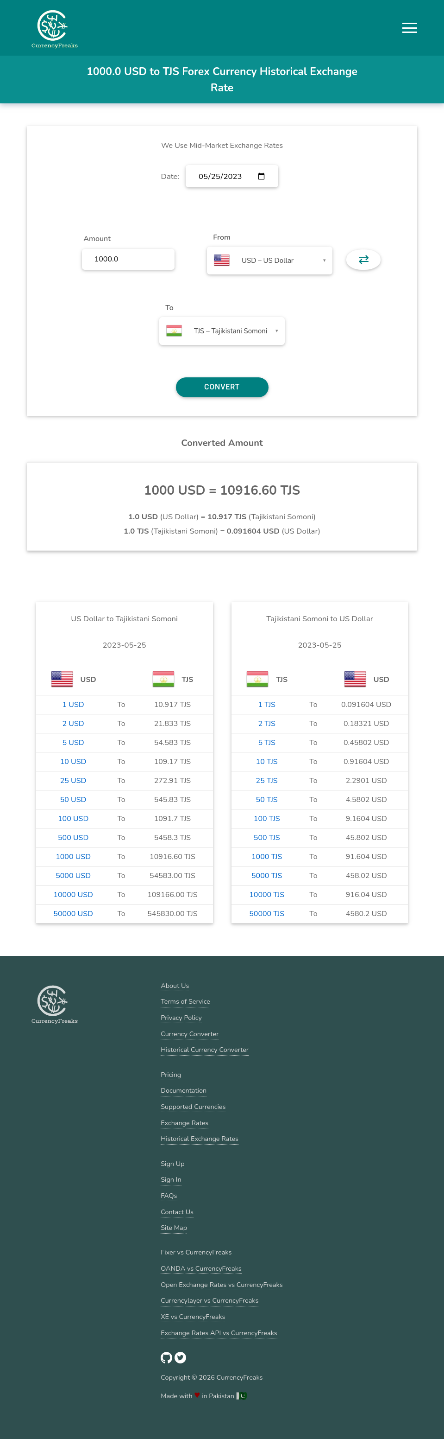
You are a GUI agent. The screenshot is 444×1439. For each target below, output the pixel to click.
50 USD (73, 800)
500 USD (73, 838)
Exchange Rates (184, 1122)
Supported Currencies (193, 1106)
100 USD (73, 819)
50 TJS (267, 800)
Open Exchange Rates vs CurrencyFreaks (221, 1284)
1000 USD (73, 857)
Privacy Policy (181, 1017)
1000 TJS (266, 857)
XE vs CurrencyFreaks (193, 1316)
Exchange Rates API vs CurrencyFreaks (219, 1332)
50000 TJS (266, 914)
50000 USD (73, 914)
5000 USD (73, 876)
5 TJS (266, 743)
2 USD (73, 724)
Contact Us (177, 1211)
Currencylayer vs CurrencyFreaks (209, 1300)
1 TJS (266, 705)
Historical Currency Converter (205, 1049)
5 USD (73, 743)
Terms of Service (185, 1001)
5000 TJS (266, 876)
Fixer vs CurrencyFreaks (196, 1252)
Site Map (174, 1227)
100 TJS (267, 819)
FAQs (169, 1195)
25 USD (73, 781)
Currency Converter (190, 1033)
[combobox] (269, 260)
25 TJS (267, 781)
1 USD (73, 705)
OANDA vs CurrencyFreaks (201, 1268)
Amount (97, 239)
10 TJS (267, 762)
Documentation (183, 1090)
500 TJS (267, 838)
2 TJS (266, 724)
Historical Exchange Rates (199, 1138)
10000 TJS (266, 895)
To (169, 308)
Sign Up (172, 1163)
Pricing (171, 1074)
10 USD (73, 762)
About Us (175, 985)
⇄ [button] (363, 259)
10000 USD (73, 895)
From (221, 237)
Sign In (171, 1179)
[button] (409, 28)
